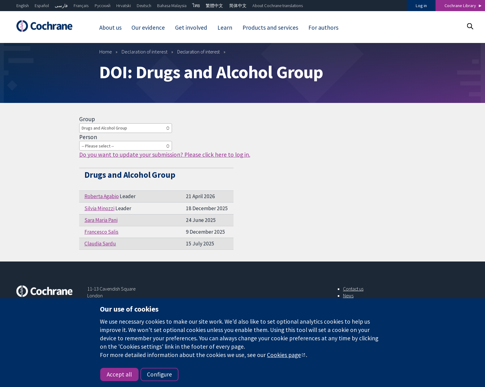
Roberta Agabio (101, 196)
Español (42, 5)
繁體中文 (214, 5)
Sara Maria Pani (101, 220)
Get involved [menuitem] (191, 27)
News (348, 295)
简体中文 (238, 5)
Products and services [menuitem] (270, 27)
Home (105, 52)
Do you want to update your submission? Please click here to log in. (164, 154)
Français (81, 5)
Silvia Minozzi (99, 208)
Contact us (353, 289)
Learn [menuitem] (224, 27)
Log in (421, 5)
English (22, 5)
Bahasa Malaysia (172, 5)
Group (87, 119)
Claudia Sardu (100, 243)
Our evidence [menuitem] (148, 27)
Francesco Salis (101, 231)
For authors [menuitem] (323, 27)
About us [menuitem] (110, 27)
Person (88, 137)
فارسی (61, 5)
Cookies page (284, 355)
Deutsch (144, 5)
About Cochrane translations (277, 5)
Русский (102, 5)
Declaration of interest (145, 52)
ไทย (196, 5)
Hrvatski (123, 5)
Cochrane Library (460, 5)
